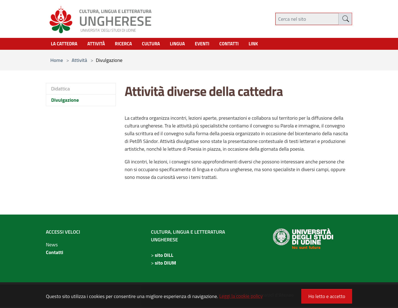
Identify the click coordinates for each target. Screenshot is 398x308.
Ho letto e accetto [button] (326, 296)
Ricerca (128, 44)
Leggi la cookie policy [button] (241, 296)
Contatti (54, 253)
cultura (158, 44)
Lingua (186, 44)
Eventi (212, 44)
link (266, 44)
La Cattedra (65, 44)
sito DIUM (165, 264)
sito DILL (164, 256)
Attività (99, 44)
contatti (241, 44)
